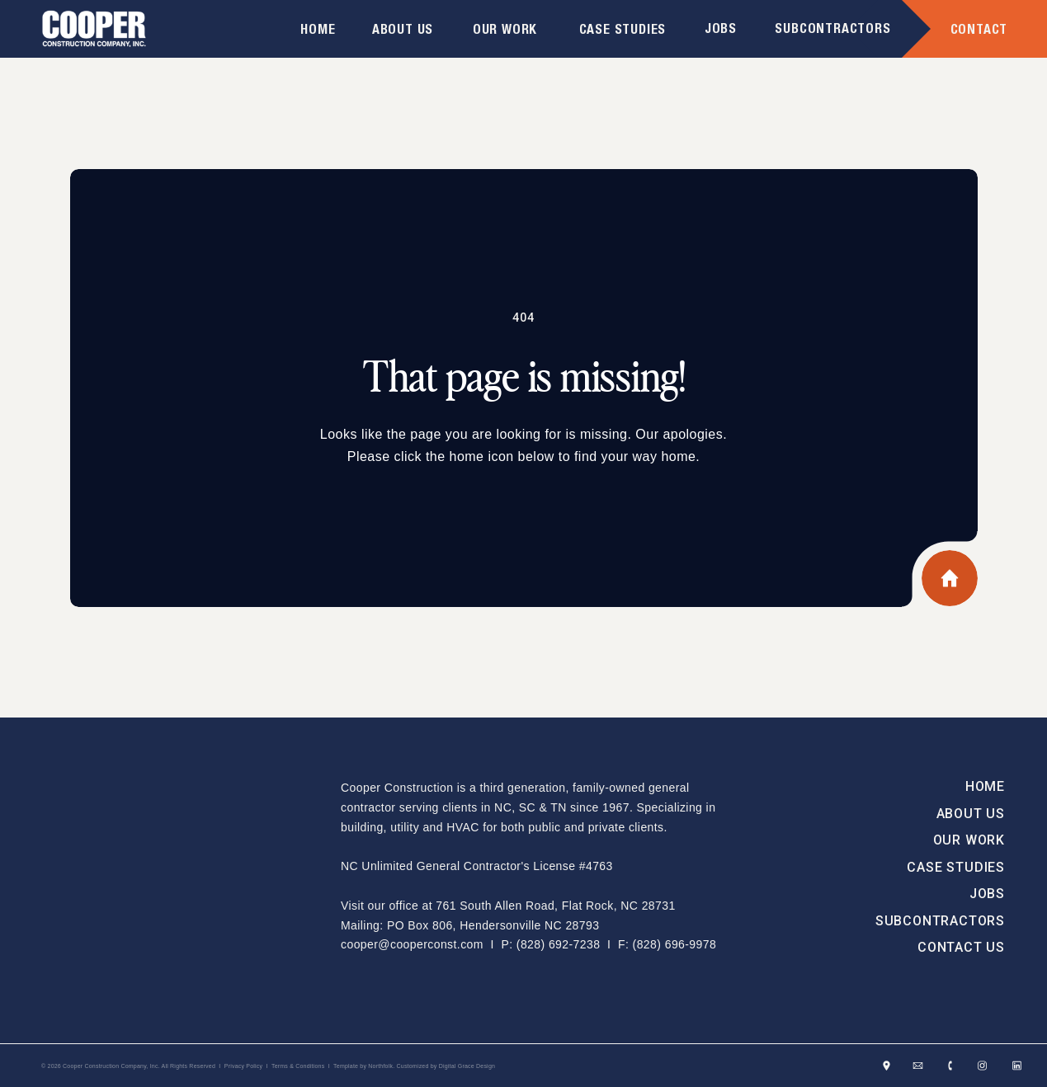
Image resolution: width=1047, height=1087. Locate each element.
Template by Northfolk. (363, 1066)
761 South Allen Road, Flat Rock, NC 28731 (555, 905)
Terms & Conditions (297, 1066)
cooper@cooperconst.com (412, 944)
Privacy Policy (243, 1066)
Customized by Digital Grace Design (446, 1066)
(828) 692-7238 (558, 944)
